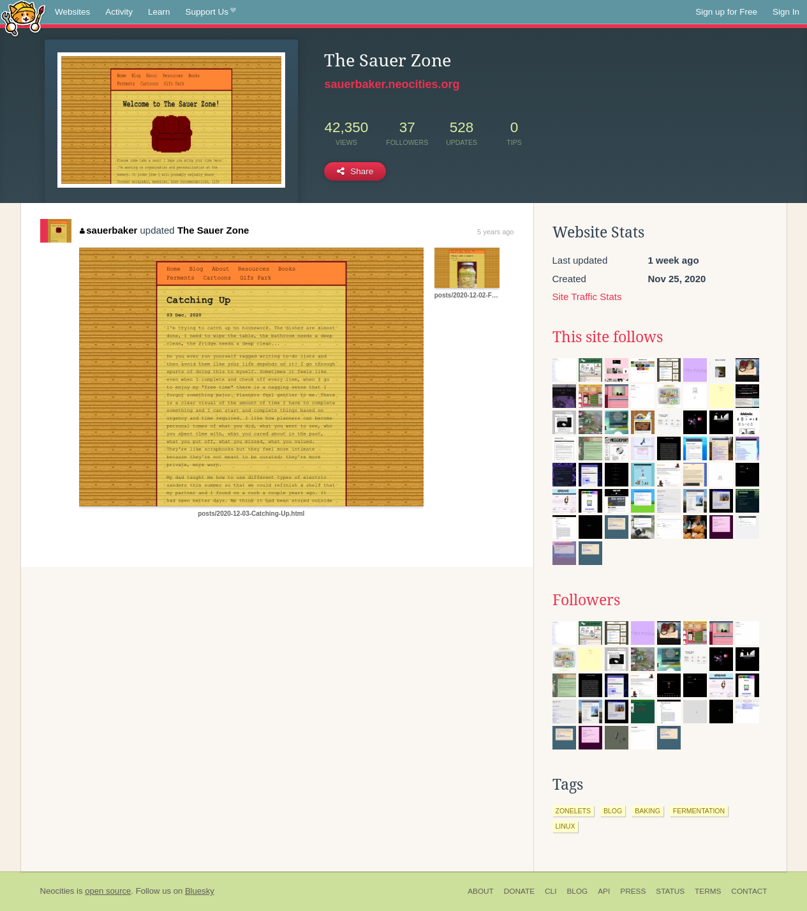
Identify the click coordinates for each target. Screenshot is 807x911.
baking (647, 811)
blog (612, 811)
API (604, 891)
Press (633, 891)
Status (670, 891)
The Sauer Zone (213, 230)
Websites (72, 12)
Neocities (57, 891)
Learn (159, 12)
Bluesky (199, 891)
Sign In (786, 12)
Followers (586, 600)
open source (108, 891)
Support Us (211, 12)
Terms (708, 891)
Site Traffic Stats (587, 296)
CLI (550, 891)
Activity (119, 12)
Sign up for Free (726, 12)
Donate (519, 891)
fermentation (699, 811)
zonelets (573, 811)
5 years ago (495, 232)
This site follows (607, 337)
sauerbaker (109, 230)
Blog (577, 891)
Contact (749, 891)
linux (565, 826)
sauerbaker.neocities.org (391, 84)
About (481, 891)
